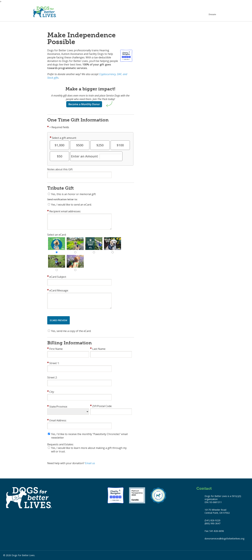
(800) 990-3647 (212, 523)
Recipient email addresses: (65, 211)
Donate (212, 14)
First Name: (56, 349)
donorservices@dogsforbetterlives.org (224, 538)
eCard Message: (58, 290)
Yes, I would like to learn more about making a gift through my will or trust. (89, 449)
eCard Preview (58, 320)
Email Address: (58, 420)
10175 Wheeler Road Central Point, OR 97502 (217, 511)
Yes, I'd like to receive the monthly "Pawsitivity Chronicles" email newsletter (89, 435)
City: (51, 392)
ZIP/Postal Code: (102, 406)
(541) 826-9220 (212, 520)
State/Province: (58, 406)
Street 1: (54, 363)
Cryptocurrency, (107, 74)
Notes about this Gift (60, 169)
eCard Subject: (57, 277)
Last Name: (99, 349)
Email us (90, 463)
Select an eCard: (56, 234)
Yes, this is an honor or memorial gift (73, 194)
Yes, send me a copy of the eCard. (71, 331)
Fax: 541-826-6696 (214, 530)
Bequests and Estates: (60, 444)
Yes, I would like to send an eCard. (71, 204)
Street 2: (52, 377)
